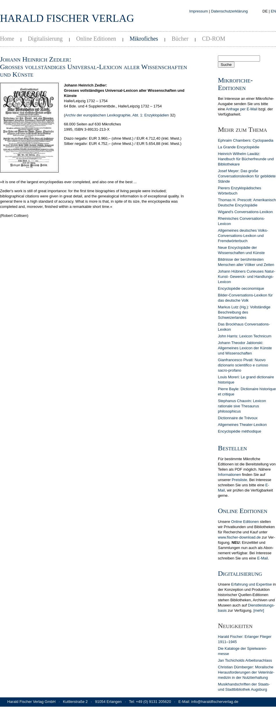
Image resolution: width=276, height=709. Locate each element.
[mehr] (258, 610)
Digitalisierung (45, 38)
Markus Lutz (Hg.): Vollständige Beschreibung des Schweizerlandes (244, 312)
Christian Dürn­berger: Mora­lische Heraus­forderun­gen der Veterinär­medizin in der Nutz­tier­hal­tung (246, 672)
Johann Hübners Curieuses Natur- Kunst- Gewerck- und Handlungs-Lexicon (246, 276)
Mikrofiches (144, 38)
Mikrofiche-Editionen (235, 83)
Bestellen (232, 448)
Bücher (180, 38)
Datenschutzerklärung (229, 11)
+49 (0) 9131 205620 (153, 701)
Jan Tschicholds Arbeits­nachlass (245, 660)
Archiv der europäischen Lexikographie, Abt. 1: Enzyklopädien (117, 115)
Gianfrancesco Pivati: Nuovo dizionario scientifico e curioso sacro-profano (243, 365)
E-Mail (262, 558)
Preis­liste (239, 480)
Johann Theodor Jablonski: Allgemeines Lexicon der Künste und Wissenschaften (245, 348)
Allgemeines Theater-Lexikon (242, 424)
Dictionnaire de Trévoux (238, 418)
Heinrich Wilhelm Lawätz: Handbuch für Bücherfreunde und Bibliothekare (246, 159)
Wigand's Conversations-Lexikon (245, 212)
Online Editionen (96, 38)
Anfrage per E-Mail (241, 109)
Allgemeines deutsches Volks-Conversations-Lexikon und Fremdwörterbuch (243, 235)
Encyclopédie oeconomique (241, 288)
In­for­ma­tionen (229, 474)
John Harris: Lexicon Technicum (244, 336)
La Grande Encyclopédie (238, 147)
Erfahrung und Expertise (251, 584)
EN (273, 11)
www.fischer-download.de (239, 537)
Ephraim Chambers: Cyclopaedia (245, 140)
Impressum (198, 11)
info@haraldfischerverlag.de (214, 701)
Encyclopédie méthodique (239, 431)
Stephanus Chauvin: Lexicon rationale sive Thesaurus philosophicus (242, 406)
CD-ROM (213, 38)
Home (7, 38)
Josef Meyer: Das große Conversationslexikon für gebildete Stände (247, 176)
